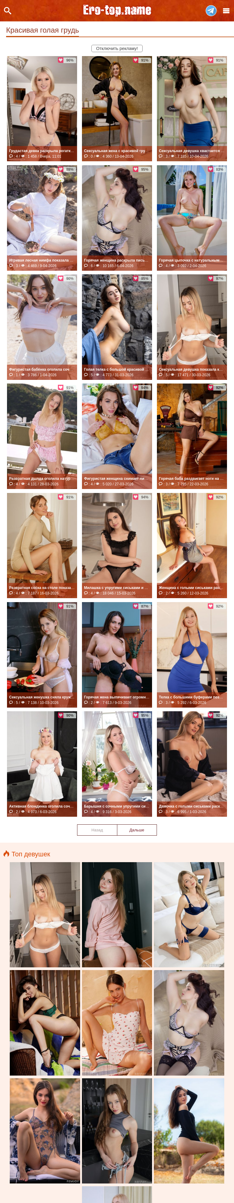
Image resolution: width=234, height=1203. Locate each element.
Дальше (136, 830)
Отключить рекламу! (117, 48)
